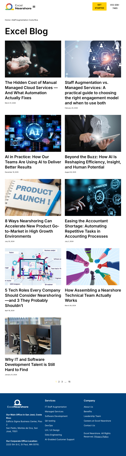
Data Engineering (53, 435)
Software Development (56, 416)
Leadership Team (92, 416)
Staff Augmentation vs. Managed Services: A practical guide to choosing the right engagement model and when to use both (91, 92)
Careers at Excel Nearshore (97, 421)
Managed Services (54, 411)
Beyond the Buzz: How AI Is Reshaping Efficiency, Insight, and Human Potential (93, 161)
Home (7, 20)
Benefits (88, 411)
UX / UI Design (52, 430)
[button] (34, 7)
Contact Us (89, 425)
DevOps (49, 425)
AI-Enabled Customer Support (59, 439)
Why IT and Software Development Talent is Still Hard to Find (30, 364)
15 (69, 381)
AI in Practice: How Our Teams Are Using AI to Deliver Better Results (33, 161)
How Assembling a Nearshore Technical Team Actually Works (93, 295)
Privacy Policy (101, 437)
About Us (88, 407)
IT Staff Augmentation (56, 407)
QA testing (50, 421)
